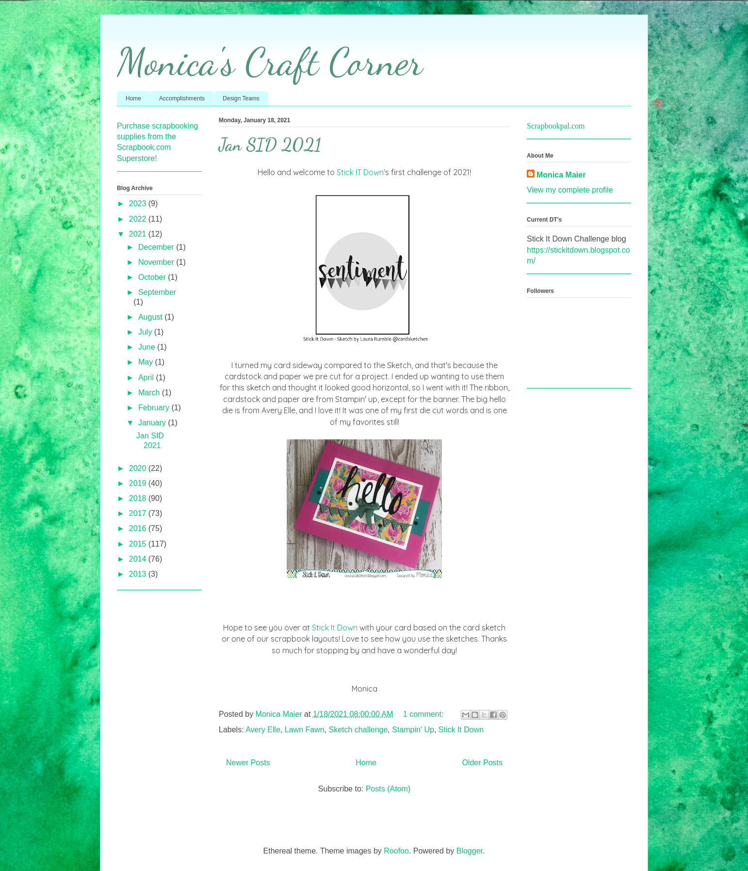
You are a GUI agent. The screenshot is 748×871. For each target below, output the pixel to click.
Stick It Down (335, 627)
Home (133, 98)
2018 (138, 498)
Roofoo (396, 851)
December (157, 247)
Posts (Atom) (388, 789)
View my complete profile (570, 190)
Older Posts (482, 762)
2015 (138, 544)
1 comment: (424, 714)
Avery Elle (262, 730)
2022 (138, 219)
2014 (138, 559)
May (146, 362)
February (154, 407)
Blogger (469, 851)
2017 (138, 513)
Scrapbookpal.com (556, 126)
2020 (138, 468)
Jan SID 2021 (270, 144)
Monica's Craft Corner (270, 61)
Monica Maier (561, 175)
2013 (138, 574)
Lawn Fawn (305, 730)
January (153, 423)
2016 (138, 528)
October (153, 277)
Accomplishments (182, 98)
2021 (138, 234)
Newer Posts (248, 762)
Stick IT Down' (361, 172)
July (146, 332)
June (147, 347)
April (147, 377)
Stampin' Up (413, 730)
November (157, 262)
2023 (138, 203)
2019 (138, 483)
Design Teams (241, 98)
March (150, 392)
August (151, 317)
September (157, 292)
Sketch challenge (358, 730)
